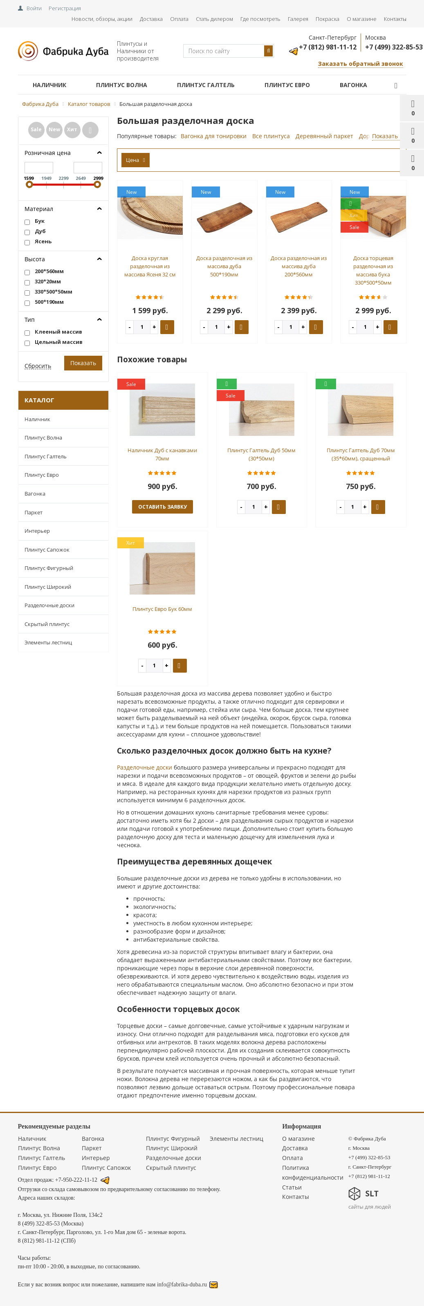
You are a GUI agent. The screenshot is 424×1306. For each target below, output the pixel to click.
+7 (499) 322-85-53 (394, 47)
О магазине (362, 18)
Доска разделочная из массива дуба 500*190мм (224, 266)
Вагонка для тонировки (214, 136)
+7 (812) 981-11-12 (328, 47)
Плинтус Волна (121, 85)
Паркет (34, 512)
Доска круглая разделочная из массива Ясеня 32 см (150, 266)
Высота (35, 259)
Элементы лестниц (48, 642)
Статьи (292, 1187)
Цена (135, 160)
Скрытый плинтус (47, 624)
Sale (36, 129)
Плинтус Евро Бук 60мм (162, 609)
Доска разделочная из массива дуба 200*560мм (299, 266)
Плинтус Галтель (206, 85)
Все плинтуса (271, 136)
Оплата (179, 18)
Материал (39, 209)
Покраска (327, 18)
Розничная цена (48, 153)
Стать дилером (214, 18)
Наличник (49, 85)
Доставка (151, 18)
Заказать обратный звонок (360, 63)
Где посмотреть (260, 18)
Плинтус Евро (287, 85)
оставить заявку (162, 506)
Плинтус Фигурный (49, 568)
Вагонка (353, 85)
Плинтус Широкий (48, 586)
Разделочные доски (49, 605)
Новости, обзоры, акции (102, 18)
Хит (72, 129)
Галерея (298, 18)
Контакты (395, 18)
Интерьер (37, 530)
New (54, 129)
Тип (30, 319)
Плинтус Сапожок (47, 549)
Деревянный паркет (324, 136)
